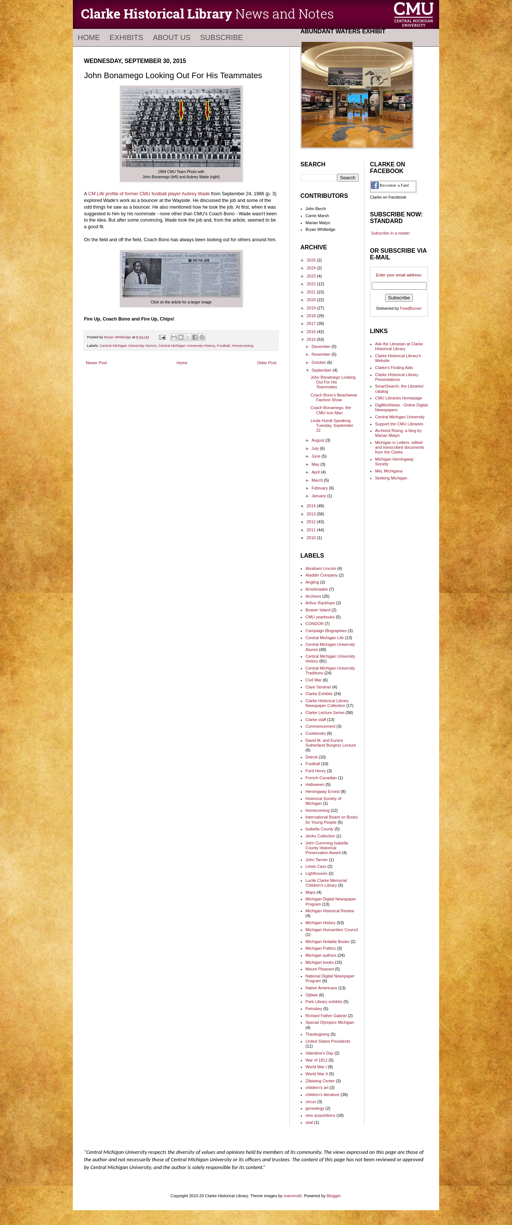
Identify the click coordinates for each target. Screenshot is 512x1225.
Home (89, 37)
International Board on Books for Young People (332, 819)
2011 (312, 530)
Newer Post (96, 363)
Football (223, 345)
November (321, 354)
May (315, 464)
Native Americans (321, 988)
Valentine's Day (319, 1053)
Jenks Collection (320, 836)
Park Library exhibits (324, 1001)
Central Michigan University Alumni (128, 345)
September (322, 370)
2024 (312, 268)
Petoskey (314, 1008)
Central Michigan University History (186, 345)
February (320, 488)
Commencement (321, 726)
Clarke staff (316, 719)
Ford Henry (316, 770)
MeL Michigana (388, 471)
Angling (312, 582)
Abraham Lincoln (321, 568)
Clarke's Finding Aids (394, 367)
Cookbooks (316, 733)
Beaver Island (318, 610)
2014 (312, 506)
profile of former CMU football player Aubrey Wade (149, 193)
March (317, 480)
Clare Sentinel (318, 687)
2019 (312, 308)
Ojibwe (312, 995)
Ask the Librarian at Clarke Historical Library (399, 346)
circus (311, 1101)
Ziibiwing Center (320, 1081)
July (315, 448)
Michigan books (320, 962)
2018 (312, 315)
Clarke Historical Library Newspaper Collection (327, 703)
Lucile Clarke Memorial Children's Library (326, 882)
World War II (317, 1074)
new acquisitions (321, 1115)
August (318, 440)
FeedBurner (411, 308)
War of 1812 (317, 1060)
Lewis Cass (316, 866)
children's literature (323, 1094)
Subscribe (221, 37)
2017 (312, 323)
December (321, 346)
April (316, 472)
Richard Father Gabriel (326, 1015)
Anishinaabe (317, 589)
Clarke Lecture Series (325, 712)
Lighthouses (316, 873)
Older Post (266, 363)
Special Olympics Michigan (330, 1022)
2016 (312, 331)
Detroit (311, 757)
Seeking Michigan (391, 478)
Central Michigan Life (325, 637)
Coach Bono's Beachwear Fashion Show (333, 397)
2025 (312, 260)
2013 (312, 514)
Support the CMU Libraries (399, 424)
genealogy (315, 1108)
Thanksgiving (318, 1034)
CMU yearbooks (320, 617)
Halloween (315, 784)
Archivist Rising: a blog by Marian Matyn (398, 433)
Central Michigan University (400, 417)
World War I (316, 1067)
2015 (312, 339)
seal (309, 1122)
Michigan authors (321, 955)
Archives (313, 596)
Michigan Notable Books (328, 941)
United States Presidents (328, 1041)
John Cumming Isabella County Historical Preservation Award (327, 848)
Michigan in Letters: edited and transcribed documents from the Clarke (399, 447)
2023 (312, 276)
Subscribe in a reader (390, 233)
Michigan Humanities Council (332, 929)
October (319, 362)
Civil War (314, 680)
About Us (172, 37)
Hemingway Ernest (323, 791)
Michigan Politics (321, 948)
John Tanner (317, 859)
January (319, 496)
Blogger (333, 1196)
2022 (312, 284)
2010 (312, 537)
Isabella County (320, 829)
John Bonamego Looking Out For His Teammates (333, 382)
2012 (312, 521)
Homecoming (242, 345)
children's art (317, 1087)
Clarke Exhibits (319, 693)
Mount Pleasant (320, 969)
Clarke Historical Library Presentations (396, 377)
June (316, 456)
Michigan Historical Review (330, 911)
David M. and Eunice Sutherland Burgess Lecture (331, 742)
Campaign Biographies (326, 630)
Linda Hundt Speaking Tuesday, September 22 (331, 425)
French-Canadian (321, 778)
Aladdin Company (322, 575)
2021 (312, 292)
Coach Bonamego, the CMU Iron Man (330, 410)
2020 (312, 300)
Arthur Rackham (320, 603)
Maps (311, 892)
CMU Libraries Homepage (398, 398)
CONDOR (315, 623)
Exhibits (126, 37)
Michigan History (321, 922)
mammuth (293, 1196)
